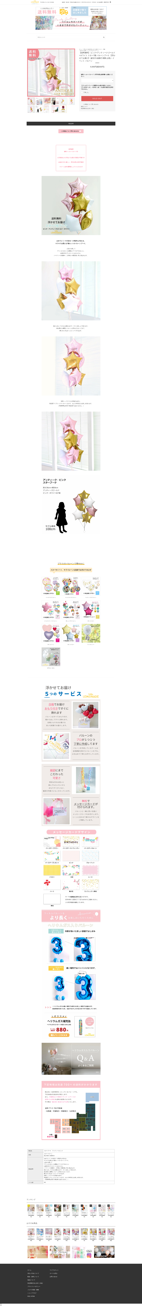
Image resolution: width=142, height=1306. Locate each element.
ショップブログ (32, 1293)
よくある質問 (100, 2)
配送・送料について (33, 1276)
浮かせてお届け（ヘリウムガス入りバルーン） (89, 50)
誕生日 (63, 2)
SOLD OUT (97, 98)
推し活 (67, 2)
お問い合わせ (53, 1276)
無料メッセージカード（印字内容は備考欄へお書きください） (97, 75)
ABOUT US (106, 2)
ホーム (80, 49)
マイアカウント (54, 1270)
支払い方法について (33, 1273)
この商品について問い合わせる (89, 104)
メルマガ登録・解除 (33, 1289)
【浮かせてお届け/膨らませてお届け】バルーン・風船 (94, 49)
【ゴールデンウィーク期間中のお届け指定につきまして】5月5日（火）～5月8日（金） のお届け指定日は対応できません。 (97, 87)
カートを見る (53, 1273)
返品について (84, 106)
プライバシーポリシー (34, 1286)
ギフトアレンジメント (86, 2)
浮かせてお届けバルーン (75, 2)
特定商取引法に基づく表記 (87, 108)
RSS (29, 1296)
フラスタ (94, 2)
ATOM (33, 1296)
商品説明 (71, 123)
